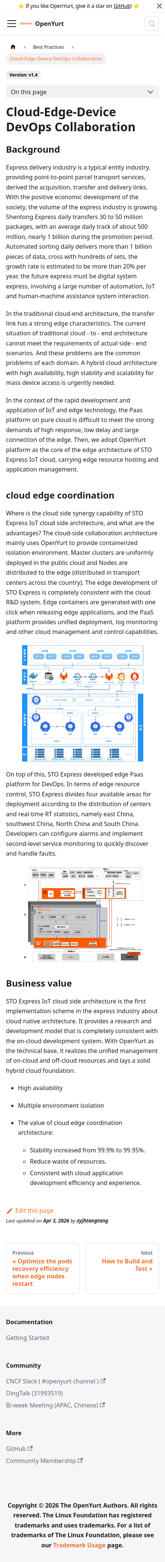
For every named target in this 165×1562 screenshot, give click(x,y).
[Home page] (13, 47)
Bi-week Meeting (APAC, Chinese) (55, 1405)
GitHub (122, 5)
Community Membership (44, 1461)
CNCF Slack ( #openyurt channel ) (56, 1381)
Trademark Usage (79, 1545)
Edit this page (30, 1210)
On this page (29, 92)
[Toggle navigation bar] (11, 23)
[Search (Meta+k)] (152, 24)
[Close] (159, 6)
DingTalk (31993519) (34, 1393)
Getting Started (27, 1338)
